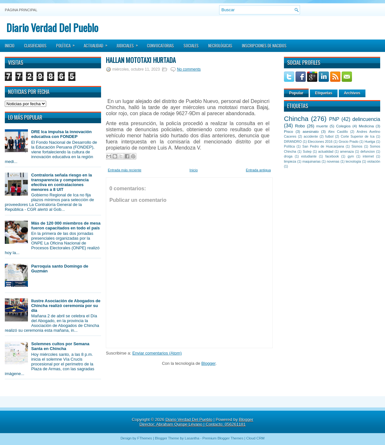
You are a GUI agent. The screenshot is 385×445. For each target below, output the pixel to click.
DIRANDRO (293, 141)
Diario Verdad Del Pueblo (52, 27)
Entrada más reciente (124, 170)
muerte (322, 126)
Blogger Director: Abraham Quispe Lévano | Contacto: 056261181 (196, 422)
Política (67, 44)
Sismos (356, 146)
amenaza (347, 151)
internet (368, 156)
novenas (333, 161)
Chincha (296, 118)
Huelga (369, 141)
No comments (189, 69)
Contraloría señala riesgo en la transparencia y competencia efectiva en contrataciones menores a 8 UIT (61, 182)
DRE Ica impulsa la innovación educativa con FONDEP (61, 134)
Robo (300, 126)
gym (351, 156)
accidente (311, 136)
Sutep (307, 151)
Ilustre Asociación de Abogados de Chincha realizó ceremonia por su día (65, 305)
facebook (332, 156)
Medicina (366, 126)
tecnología (353, 161)
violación (373, 161)
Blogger (208, 363)
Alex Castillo (338, 131)
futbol (329, 136)
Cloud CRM (255, 438)
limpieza (290, 161)
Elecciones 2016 (320, 141)
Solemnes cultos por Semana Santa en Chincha (60, 346)
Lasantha (192, 438)
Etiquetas (323, 93)
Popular (296, 93)
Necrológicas (220, 45)
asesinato (311, 131)
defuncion (367, 151)
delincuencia (366, 119)
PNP (334, 119)
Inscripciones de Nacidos (264, 45)
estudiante (309, 156)
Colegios (343, 126)
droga (288, 156)
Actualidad (98, 44)
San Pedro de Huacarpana (323, 146)
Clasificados (35, 45)
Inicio (9, 45)
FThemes (144, 438)
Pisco (288, 131)
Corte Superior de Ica (357, 136)
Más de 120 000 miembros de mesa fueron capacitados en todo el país (65, 225)
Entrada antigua (258, 170)
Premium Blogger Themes (223, 438)
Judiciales (129, 44)
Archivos (352, 93)
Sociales (191, 45)
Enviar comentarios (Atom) (157, 353)
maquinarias (312, 161)
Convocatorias (160, 45)
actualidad (325, 151)
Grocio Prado (348, 141)
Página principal (21, 10)
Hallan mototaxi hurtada (141, 60)
